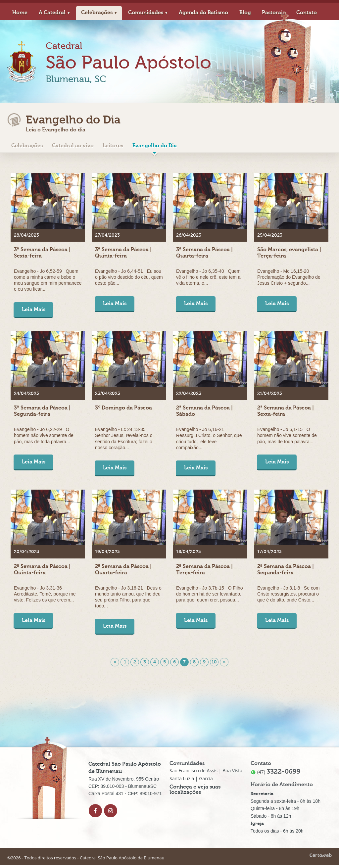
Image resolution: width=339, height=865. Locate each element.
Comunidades (145, 13)
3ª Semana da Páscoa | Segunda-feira (42, 411)
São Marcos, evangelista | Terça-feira (289, 253)
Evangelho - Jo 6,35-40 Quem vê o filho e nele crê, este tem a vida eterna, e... (208, 277)
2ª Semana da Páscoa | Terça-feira (204, 569)
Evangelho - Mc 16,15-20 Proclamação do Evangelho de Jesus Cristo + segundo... (288, 277)
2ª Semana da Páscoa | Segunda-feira (285, 569)
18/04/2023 (188, 552)
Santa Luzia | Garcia (191, 779)
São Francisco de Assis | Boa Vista (206, 771)
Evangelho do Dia (154, 146)
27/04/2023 (107, 235)
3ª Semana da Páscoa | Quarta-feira (204, 253)
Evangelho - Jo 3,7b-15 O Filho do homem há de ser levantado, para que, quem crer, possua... (209, 593)
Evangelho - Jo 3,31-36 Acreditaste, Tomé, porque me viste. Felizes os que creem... (45, 593)
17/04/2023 (269, 552)
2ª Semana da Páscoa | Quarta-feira (123, 569)
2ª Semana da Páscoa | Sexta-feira (285, 411)
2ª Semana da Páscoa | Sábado (204, 411)
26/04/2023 (188, 235)
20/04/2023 (26, 552)
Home (19, 13)
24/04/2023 (26, 393)
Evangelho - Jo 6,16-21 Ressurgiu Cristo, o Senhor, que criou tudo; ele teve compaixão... (209, 438)
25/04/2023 (269, 235)
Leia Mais (33, 309)
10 (214, 662)
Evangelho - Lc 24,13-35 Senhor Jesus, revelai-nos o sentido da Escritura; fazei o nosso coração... (124, 438)
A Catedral (52, 13)
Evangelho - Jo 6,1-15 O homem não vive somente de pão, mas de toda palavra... (287, 435)
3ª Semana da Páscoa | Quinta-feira (123, 253)
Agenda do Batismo (203, 13)
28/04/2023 (26, 235)
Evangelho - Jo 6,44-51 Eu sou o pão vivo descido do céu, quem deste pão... (129, 277)
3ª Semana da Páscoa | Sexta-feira (42, 253)
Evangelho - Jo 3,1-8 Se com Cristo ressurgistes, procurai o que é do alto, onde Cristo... (288, 593)
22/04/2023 (188, 393)
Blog (245, 13)
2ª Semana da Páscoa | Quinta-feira (42, 569)
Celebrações (97, 13)
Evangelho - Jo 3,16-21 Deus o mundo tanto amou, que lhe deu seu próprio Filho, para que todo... (128, 597)
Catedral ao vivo (73, 146)
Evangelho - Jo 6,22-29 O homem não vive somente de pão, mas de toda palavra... (43, 435)
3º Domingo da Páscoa (123, 408)
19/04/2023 (107, 552)
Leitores (113, 146)
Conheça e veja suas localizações (195, 789)
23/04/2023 (107, 393)
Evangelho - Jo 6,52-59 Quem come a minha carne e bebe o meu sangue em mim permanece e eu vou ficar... (48, 280)
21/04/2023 (269, 393)
